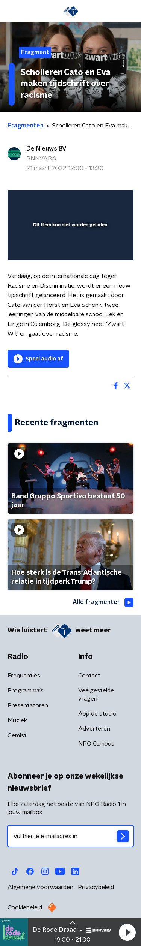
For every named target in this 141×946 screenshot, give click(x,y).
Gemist (17, 735)
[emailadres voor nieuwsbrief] (70, 836)
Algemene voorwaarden (40, 887)
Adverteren (94, 729)
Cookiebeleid (25, 907)
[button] (127, 932)
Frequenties (24, 675)
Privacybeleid (96, 887)
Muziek (17, 720)
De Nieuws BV (46, 149)
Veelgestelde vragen (96, 694)
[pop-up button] (92, 200)
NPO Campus (96, 744)
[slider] (69, 247)
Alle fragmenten (103, 602)
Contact (89, 675)
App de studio (97, 714)
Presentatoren (28, 705)
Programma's (26, 690)
